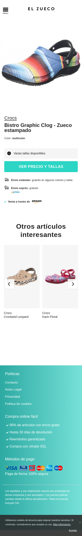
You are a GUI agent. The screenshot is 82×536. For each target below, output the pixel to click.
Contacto (11, 382)
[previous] (9, 284)
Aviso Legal (13, 389)
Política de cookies (18, 403)
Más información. (62, 524)
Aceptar (72, 530)
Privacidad (12, 396)
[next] (73, 284)
